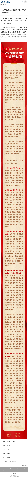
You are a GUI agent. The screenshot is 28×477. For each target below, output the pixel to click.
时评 (10, 468)
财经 (24, 468)
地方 (24, 470)
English (15, 473)
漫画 (10, 470)
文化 (3, 470)
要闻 (5, 4)
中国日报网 (2, 4)
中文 (12, 473)
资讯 (17, 468)
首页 (3, 468)
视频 (17, 470)
